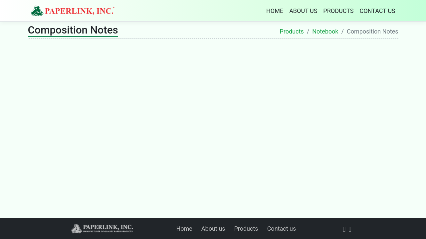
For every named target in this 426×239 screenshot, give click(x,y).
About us (213, 228)
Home (184, 228)
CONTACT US (377, 10)
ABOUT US (303, 10)
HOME (274, 10)
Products (292, 31)
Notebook (325, 31)
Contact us (281, 228)
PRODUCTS (338, 10)
